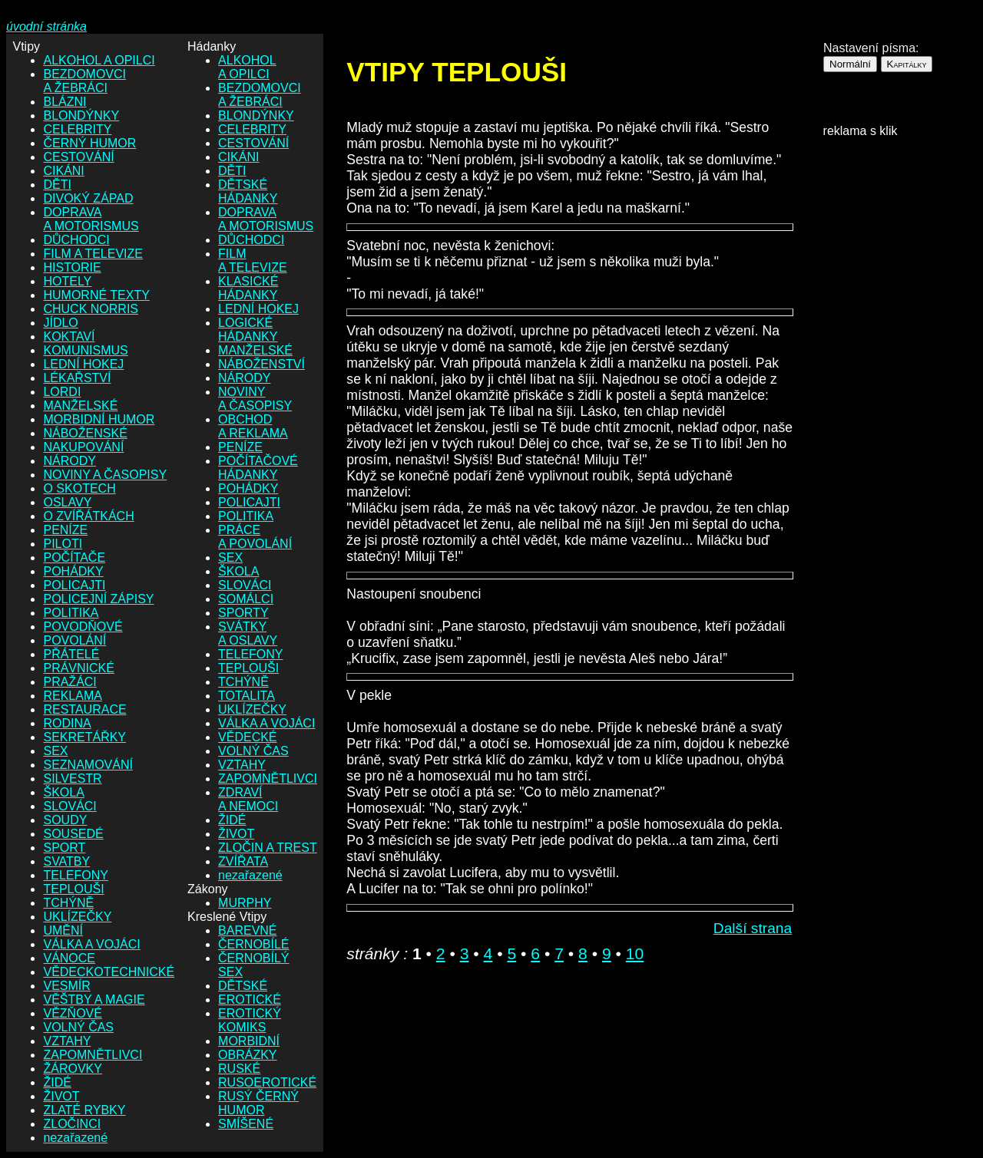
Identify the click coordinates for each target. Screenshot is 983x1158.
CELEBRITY (77, 129)
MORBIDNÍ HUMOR (98, 419)
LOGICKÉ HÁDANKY (247, 329)
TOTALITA (246, 695)
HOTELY (67, 281)
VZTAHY (67, 1040)
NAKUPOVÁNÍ (83, 447)
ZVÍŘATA (243, 861)
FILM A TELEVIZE (93, 253)
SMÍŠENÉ (245, 1123)
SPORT (64, 847)
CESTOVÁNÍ (78, 156)
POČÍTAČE (74, 557)
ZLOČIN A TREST (267, 847)
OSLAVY (67, 502)
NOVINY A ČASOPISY (105, 474)
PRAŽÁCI (69, 681)
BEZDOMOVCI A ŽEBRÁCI (84, 81)
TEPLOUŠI (73, 889)
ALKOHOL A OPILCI (98, 60)
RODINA (67, 723)
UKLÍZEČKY (77, 916)
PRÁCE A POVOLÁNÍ (255, 536)
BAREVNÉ (247, 930)
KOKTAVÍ (68, 336)
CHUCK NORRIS (90, 308)
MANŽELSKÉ (80, 405)
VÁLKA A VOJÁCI (91, 944)
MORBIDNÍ (249, 1040)
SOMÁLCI (245, 598)
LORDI (62, 391)
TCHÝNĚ (68, 902)
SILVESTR (72, 778)
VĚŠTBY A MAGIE (93, 999)
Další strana (752, 928)
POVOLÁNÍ (74, 640)
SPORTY (243, 612)
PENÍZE (65, 529)
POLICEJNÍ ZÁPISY (98, 598)
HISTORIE (72, 267)
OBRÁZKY (247, 1054)
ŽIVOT (61, 1096)
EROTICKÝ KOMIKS (249, 1020)
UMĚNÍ (63, 930)
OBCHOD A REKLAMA (253, 426)
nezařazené (75, 1137)
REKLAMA (72, 695)
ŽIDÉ (57, 1082)
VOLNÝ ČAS (78, 1027)
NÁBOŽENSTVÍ (261, 364)
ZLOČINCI (72, 1123)
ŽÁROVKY (72, 1068)
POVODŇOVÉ (82, 626)
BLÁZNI (64, 101)
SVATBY (66, 861)
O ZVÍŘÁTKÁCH (88, 516)
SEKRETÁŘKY (84, 737)
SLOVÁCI (69, 806)
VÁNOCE (69, 958)
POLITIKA (70, 612)
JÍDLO (60, 322)
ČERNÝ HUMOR (89, 143)
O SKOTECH (79, 488)
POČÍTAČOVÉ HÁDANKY (258, 467)
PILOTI (62, 543)
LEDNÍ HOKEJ (83, 364)
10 (635, 953)
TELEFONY (75, 875)
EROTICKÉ (249, 999)
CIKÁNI (63, 170)
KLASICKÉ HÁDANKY (248, 288)
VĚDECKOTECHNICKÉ (108, 971)
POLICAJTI (74, 585)
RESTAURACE (84, 709)
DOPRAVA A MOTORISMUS (90, 219)
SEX (55, 750)
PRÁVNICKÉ (78, 668)
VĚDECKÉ (247, 737)
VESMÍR (66, 985)
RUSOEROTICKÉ (267, 1082)
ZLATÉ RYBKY (84, 1110)
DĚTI (57, 184)
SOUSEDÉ (73, 833)
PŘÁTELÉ (71, 654)
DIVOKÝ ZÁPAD (88, 198)
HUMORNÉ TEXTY (96, 295)
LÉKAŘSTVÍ (77, 377)
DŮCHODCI (76, 239)
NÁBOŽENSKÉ (85, 433)
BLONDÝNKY (81, 115)
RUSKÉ (239, 1068)
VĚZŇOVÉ (72, 1013)
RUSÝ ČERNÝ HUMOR (258, 1103)
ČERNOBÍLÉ (253, 944)
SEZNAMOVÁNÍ (87, 764)
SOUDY (65, 819)
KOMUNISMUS (85, 350)
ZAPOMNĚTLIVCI (92, 1054)
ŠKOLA (63, 792)
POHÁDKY (73, 571)
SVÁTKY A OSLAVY (247, 633)
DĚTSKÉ (242, 985)
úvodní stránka (46, 26)
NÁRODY (69, 460)
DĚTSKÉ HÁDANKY (247, 191)
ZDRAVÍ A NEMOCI (248, 799)
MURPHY (244, 902)
